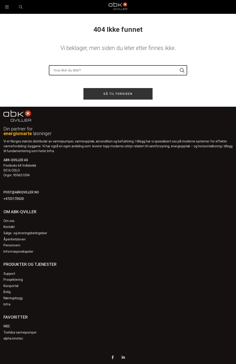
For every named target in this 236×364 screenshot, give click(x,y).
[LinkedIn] (123, 358)
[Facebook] (112, 358)
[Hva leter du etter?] (118, 70)
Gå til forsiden (118, 93)
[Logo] (118, 7)
